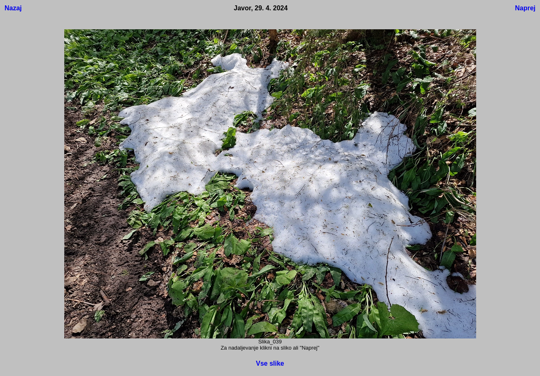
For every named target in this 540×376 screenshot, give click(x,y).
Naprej (525, 8)
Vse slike (270, 363)
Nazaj (13, 8)
